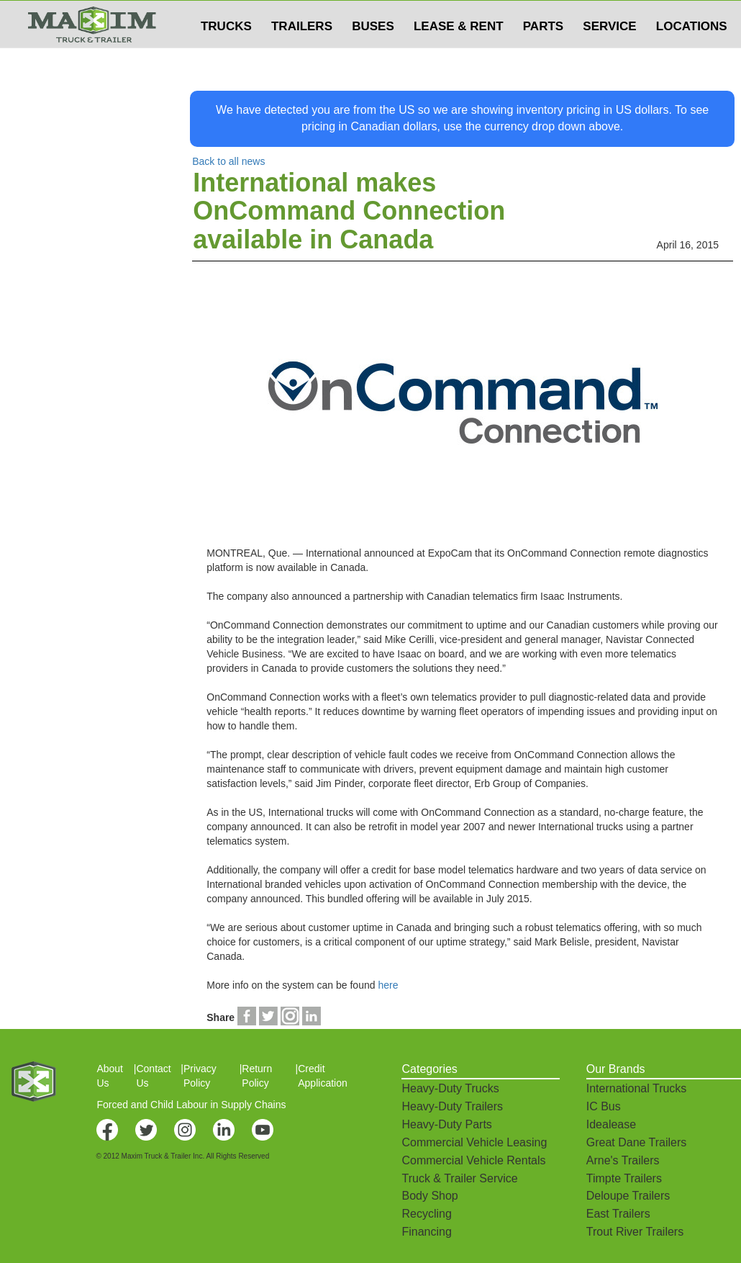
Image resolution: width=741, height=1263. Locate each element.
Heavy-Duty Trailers (451, 1106)
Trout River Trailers (634, 1232)
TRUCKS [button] (226, 55)
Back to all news (228, 161)
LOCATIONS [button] (691, 55)
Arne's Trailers (623, 1160)
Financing (426, 1232)
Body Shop (429, 1196)
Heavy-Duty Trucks (450, 1088)
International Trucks (636, 1088)
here (388, 985)
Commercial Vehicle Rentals (473, 1160)
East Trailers (618, 1214)
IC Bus (603, 1106)
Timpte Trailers (624, 1178)
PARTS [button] (543, 55)
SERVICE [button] (609, 55)
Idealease (611, 1124)
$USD (551, 15)
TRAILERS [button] (301, 55)
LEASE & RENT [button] (459, 55)
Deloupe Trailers (628, 1196)
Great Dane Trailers (636, 1142)
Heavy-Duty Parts (446, 1124)
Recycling (426, 1214)
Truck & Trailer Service (459, 1178)
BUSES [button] (373, 55)
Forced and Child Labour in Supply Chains (191, 1104)
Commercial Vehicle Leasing (474, 1142)
